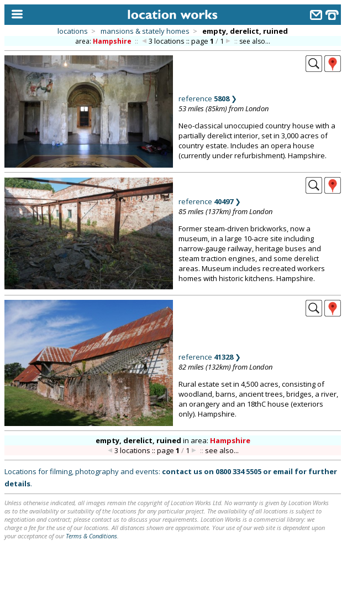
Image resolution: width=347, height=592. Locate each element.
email (283, 471)
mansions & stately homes (145, 31)
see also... (254, 41)
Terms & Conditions (91, 536)
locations (72, 31)
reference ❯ (207, 98)
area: (104, 41)
